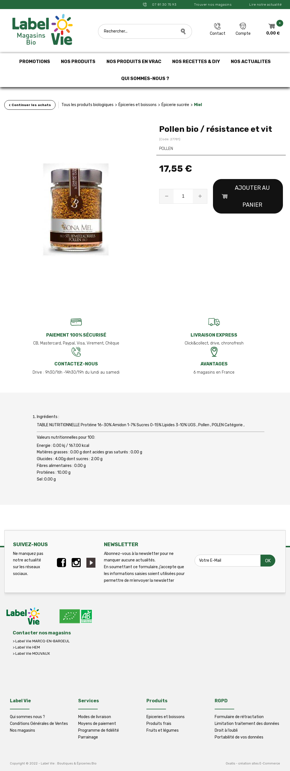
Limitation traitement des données (247, 723)
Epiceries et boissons (165, 716)
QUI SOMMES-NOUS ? (145, 78)
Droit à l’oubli (226, 730)
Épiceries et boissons (137, 104)
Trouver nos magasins (212, 5)
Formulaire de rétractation (239, 716)
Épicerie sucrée (175, 104)
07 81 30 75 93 (163, 5)
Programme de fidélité (98, 730)
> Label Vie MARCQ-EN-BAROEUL (41, 641)
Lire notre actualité (265, 5)
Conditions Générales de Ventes (39, 723)
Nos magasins (22, 730)
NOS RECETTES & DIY (196, 61)
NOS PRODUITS (78, 61)
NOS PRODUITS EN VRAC (133, 61)
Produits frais (158, 723)
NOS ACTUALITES (251, 61)
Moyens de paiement (97, 723)
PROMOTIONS (34, 61)
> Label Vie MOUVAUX (31, 653)
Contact (217, 33)
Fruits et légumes (162, 730)
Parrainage (88, 737)
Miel (198, 104)
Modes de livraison (94, 716)
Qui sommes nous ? (27, 716)
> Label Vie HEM (26, 647)
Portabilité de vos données (239, 737)
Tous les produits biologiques (87, 104)
